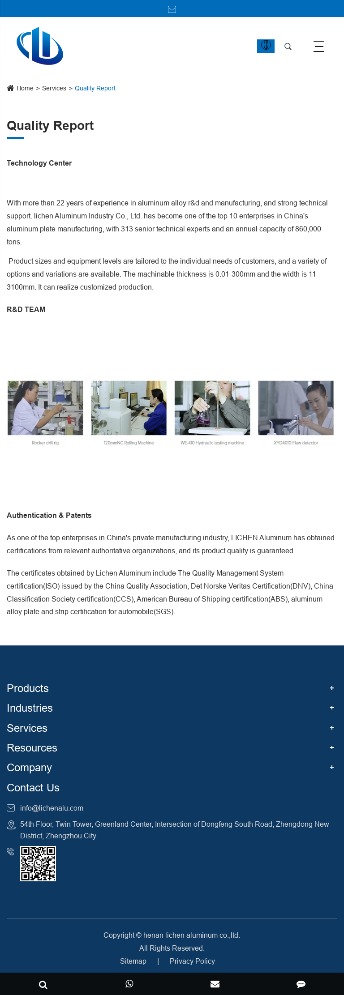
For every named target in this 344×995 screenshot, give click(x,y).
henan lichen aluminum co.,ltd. (191, 935)
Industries (30, 708)
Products (28, 689)
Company (29, 768)
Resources (32, 748)
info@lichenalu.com (51, 808)
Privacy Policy (192, 961)
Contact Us (33, 788)
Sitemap (133, 961)
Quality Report (95, 88)
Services (54, 88)
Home (25, 88)
